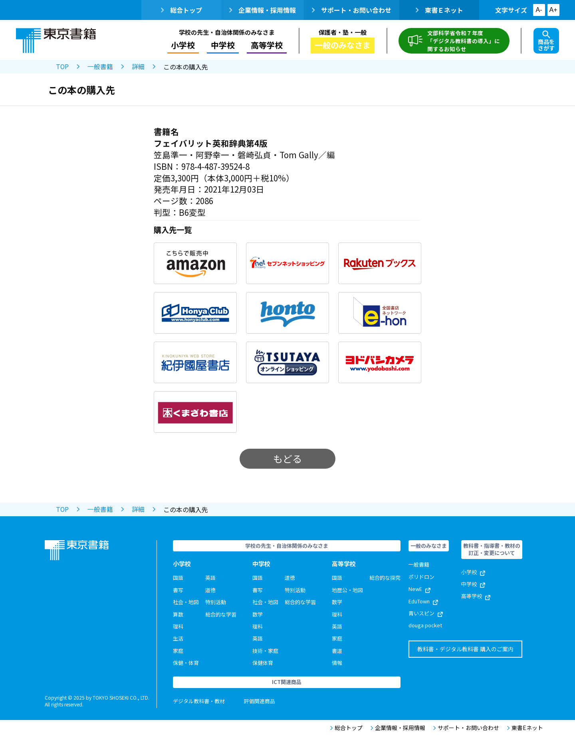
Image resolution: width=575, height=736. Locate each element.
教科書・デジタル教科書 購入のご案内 (465, 649)
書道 (337, 650)
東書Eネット (525, 728)
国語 (178, 577)
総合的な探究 (385, 577)
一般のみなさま (343, 45)
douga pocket (425, 625)
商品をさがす (546, 41)
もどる (287, 458)
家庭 (178, 650)
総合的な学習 (220, 614)
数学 (257, 614)
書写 (178, 590)
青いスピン (425, 613)
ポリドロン (421, 577)
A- (539, 9)
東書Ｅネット (439, 10)
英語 (210, 577)
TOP (62, 66)
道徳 (210, 590)
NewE (419, 589)
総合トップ (181, 10)
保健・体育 (186, 662)
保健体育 (262, 662)
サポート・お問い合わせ (351, 10)
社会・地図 (186, 602)
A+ (553, 9)
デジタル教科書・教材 (199, 701)
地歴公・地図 (347, 590)
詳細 (138, 66)
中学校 (223, 45)
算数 (178, 614)
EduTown (423, 601)
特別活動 (215, 602)
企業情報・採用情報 (262, 10)
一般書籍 (100, 66)
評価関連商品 (259, 701)
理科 (178, 626)
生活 (178, 638)
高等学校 (267, 45)
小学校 (183, 45)
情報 (337, 662)
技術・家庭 (265, 650)
